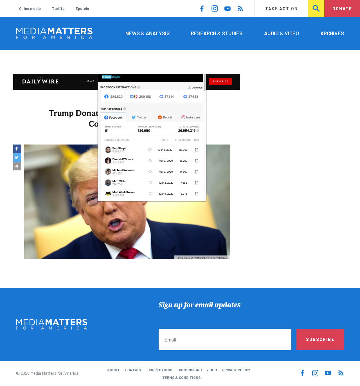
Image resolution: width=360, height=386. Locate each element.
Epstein (82, 8)
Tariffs (58, 8)
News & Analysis (147, 33)
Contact (133, 370)
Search (316, 8)
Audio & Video (281, 33)
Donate (342, 8)
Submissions (189, 370)
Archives (332, 33)
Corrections (159, 370)
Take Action (281, 8)
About (113, 370)
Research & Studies (216, 33)
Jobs (212, 370)
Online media (30, 8)
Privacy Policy (236, 370)
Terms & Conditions (181, 377)
